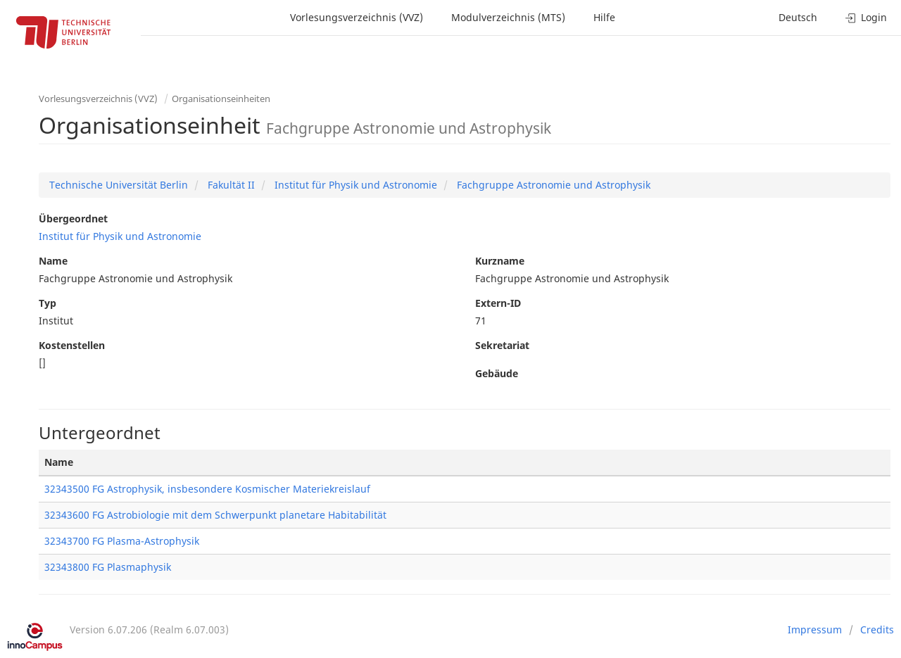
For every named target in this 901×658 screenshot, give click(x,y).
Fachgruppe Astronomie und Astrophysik (552, 184)
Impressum (815, 629)
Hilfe (604, 17)
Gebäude (496, 373)
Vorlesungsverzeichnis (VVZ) (356, 17)
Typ (47, 303)
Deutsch (798, 17)
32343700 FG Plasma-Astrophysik (121, 541)
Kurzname (499, 260)
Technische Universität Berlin (118, 184)
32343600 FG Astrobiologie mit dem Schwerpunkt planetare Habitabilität (215, 514)
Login (866, 17)
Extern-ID (498, 303)
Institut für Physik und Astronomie (354, 184)
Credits (877, 629)
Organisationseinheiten (221, 98)
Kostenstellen (72, 345)
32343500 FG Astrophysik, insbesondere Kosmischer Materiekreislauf (207, 488)
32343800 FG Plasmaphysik (107, 567)
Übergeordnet (73, 218)
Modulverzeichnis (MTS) (508, 17)
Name (53, 260)
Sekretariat (502, 345)
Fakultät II (230, 184)
